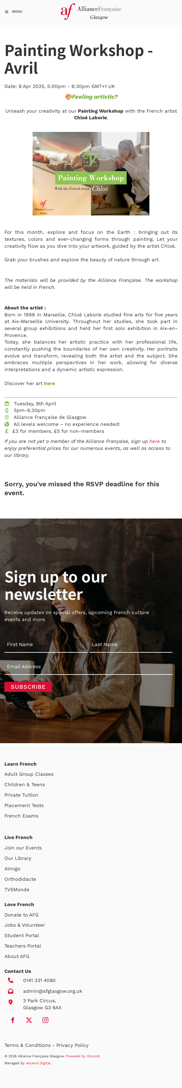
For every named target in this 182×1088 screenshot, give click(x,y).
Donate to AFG (21, 915)
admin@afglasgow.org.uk (52, 991)
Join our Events (23, 848)
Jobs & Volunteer (24, 925)
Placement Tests (24, 805)
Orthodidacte (20, 879)
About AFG (16, 956)
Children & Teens (24, 784)
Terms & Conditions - (30, 1045)
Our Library (17, 858)
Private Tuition (21, 795)
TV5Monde (16, 889)
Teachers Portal (22, 946)
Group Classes (36, 774)
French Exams (21, 816)
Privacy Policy (72, 1045)
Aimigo (12, 869)
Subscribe (28, 686)
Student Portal (21, 935)
